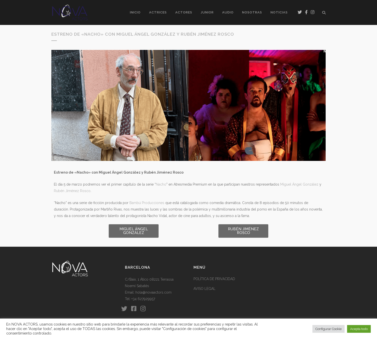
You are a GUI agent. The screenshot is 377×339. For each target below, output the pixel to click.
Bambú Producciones (146, 203)
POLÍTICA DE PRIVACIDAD (214, 279)
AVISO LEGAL (204, 289)
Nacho (161, 184)
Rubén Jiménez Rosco (72, 191)
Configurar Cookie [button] (328, 329)
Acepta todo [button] (359, 329)
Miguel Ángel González (299, 184)
